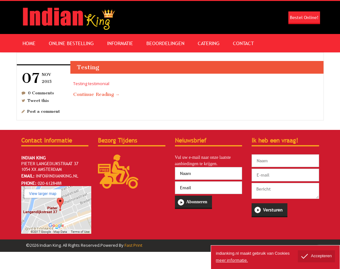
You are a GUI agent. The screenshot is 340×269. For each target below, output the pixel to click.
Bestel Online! (304, 17)
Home (28, 43)
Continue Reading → (96, 94)
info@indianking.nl (57, 176)
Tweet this (38, 100)
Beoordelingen (165, 43)
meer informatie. (232, 260)
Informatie (120, 43)
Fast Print (133, 245)
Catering (209, 43)
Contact (243, 43)
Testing (88, 67)
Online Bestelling (71, 43)
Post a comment (43, 111)
